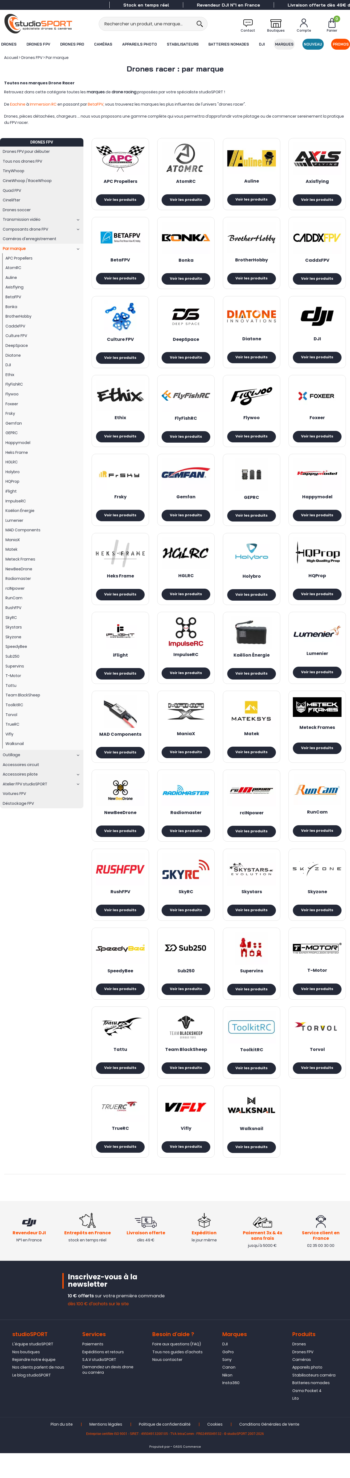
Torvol (317, 1064)
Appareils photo (139, 44)
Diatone (251, 342)
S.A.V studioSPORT (99, 1384)
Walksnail (251, 1144)
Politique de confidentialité (165, 1449)
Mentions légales (105, 1449)
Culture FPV (120, 342)
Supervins (251, 984)
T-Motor (317, 984)
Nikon (227, 1400)
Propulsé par (159, 1472)
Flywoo (251, 422)
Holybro (252, 583)
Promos (341, 44)
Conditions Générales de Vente (269, 1449)
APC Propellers (120, 182)
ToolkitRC (251, 1064)
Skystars (251, 904)
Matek (251, 743)
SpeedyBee (120, 984)
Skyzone (317, 904)
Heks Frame (120, 583)
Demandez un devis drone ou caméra (107, 1394)
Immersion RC (43, 104)
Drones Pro (72, 44)
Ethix (120, 422)
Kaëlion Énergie (252, 663)
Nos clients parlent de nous (38, 1392)
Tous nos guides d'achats (177, 1376)
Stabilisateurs (183, 44)
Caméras (103, 44)
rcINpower (252, 823)
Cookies (215, 1449)
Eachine (17, 104)
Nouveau (313, 44)
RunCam (317, 823)
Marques (284, 44)
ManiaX (186, 743)
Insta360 (231, 1407)
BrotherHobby (251, 262)
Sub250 (186, 984)
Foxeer (317, 422)
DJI (262, 44)
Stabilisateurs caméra (314, 1400)
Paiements (92, 1369)
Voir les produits (120, 200)
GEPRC (251, 503)
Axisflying (317, 182)
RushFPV (120, 904)
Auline (251, 181)
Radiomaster (186, 823)
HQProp (317, 582)
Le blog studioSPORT (31, 1400)
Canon (228, 1392)
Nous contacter (167, 1384)
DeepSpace (186, 342)
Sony (227, 1384)
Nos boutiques (26, 1376)
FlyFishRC (186, 422)
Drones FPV (38, 44)
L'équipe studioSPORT (32, 1369)
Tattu (120, 1064)
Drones (8, 44)
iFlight (120, 663)
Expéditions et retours (103, 1376)
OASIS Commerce (187, 1472)
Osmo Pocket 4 (307, 1415)
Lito (295, 1423)
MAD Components (120, 743)
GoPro (228, 1376)
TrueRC (120, 1144)
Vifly (186, 1144)
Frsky (120, 502)
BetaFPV (95, 104)
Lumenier (317, 661)
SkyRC (186, 904)
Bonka (186, 262)
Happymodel (317, 502)
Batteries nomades (229, 44)
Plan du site (62, 1449)
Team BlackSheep (186, 1064)
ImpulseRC (186, 663)
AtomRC (186, 182)
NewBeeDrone (120, 823)
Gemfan (186, 502)
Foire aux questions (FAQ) (176, 1369)
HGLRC (186, 582)
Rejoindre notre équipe (34, 1384)
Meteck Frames (317, 737)
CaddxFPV (317, 262)
